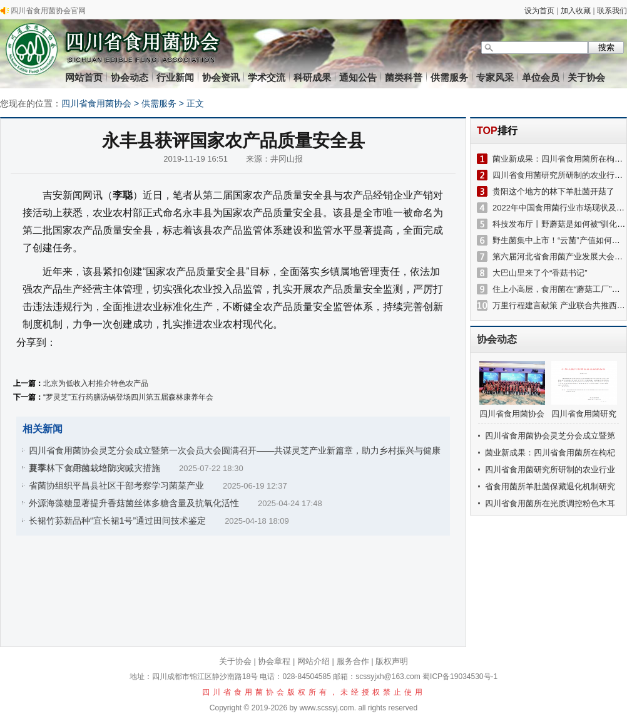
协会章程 (274, 661)
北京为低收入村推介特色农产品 (95, 383)
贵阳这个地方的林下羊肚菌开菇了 (553, 191)
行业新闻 (175, 77)
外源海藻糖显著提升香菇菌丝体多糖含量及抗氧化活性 (134, 503)
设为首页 (539, 10)
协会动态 (129, 77)
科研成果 (312, 77)
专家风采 (495, 77)
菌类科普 (403, 77)
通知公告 (358, 77)
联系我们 (612, 10)
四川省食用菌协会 (96, 103)
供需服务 (449, 77)
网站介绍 (313, 661)
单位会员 (540, 77)
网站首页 (84, 77)
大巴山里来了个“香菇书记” (540, 273)
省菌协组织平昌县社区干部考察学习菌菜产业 (116, 485)
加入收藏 (576, 10)
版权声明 (391, 661)
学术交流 (266, 77)
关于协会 (586, 77)
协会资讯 (221, 77)
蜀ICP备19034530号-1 (459, 676)
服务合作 (353, 661)
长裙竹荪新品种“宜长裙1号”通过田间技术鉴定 (117, 521)
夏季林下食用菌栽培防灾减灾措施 (94, 468)
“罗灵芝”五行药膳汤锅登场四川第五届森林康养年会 (128, 397)
